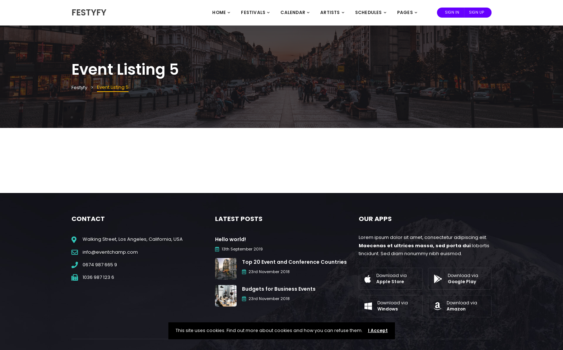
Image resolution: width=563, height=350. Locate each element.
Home (221, 12)
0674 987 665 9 (100, 264)
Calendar (295, 12)
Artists (332, 12)
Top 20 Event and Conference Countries (294, 262)
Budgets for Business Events (279, 289)
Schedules (370, 12)
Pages (407, 12)
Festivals (255, 12)
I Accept (378, 330)
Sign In (452, 12)
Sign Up (476, 12)
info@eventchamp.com (110, 252)
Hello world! (230, 239)
